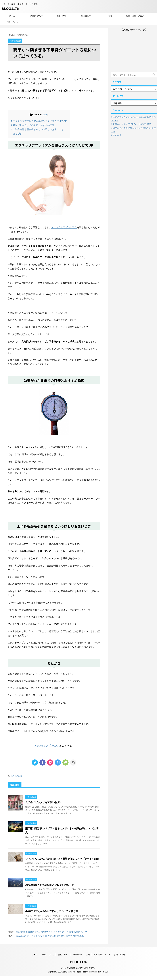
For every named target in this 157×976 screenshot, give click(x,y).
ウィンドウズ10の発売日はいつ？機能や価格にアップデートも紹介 (62, 858)
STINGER (104, 972)
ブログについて (37, 16)
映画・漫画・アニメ (135, 16)
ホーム (12, 16)
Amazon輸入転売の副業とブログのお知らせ (49, 885)
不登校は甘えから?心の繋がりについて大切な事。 (53, 911)
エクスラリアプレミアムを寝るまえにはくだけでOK (39, 121)
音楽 (111, 16)
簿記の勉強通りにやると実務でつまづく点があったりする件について (51, 932)
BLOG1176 (10, 9)
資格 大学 (62, 16)
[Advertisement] (134, 51)
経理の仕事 (86, 16)
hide (45, 114)
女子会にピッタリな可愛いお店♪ (43, 802)
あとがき (16, 133)
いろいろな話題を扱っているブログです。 (78, 968)
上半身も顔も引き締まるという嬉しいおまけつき (37, 129)
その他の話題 (16, 776)
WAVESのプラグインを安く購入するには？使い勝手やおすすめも (50, 936)
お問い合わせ (12, 22)
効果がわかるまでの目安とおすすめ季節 (32, 125)
